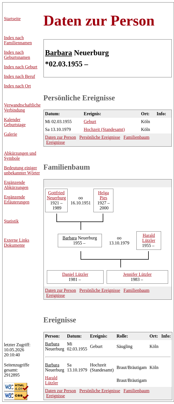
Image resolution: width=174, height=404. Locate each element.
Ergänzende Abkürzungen (16, 185)
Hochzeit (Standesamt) (104, 129)
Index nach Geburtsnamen (17, 55)
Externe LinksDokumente (16, 243)
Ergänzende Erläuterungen (16, 199)
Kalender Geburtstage (15, 122)
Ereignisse (55, 142)
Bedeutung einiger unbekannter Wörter (22, 170)
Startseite (12, 18)
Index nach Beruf (19, 76)
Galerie (10, 134)
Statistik (11, 221)
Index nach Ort (17, 86)
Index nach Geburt (20, 66)
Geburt (90, 121)
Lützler (148, 238)
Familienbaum (136, 137)
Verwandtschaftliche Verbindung (22, 107)
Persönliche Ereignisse (79, 98)
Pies (103, 195)
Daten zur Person (99, 20)
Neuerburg (56, 195)
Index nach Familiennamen (18, 40)
